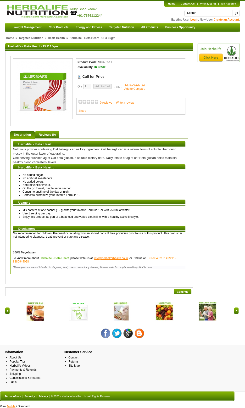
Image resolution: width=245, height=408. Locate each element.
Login (194, 19)
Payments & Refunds (23, 369)
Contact (73, 357)
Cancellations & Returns (25, 378)
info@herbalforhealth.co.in (111, 258)
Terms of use (13, 396)
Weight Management (27, 27)
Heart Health (56, 38)
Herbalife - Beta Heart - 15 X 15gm (92, 38)
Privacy (43, 396)
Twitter (116, 333)
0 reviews (106, 102)
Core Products (58, 27)
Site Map (74, 365)
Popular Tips (18, 361)
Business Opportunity (180, 27)
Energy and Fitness (89, 27)
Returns (73, 361)
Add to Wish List (134, 85)
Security (30, 396)
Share (82, 110)
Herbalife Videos (20, 365)
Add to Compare (134, 88)
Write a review (125, 102)
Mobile (11, 406)
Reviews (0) (47, 134)
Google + (128, 333)
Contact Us (188, 3)
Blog (139, 333)
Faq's (13, 382)
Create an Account (226, 19)
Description (22, 134)
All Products (149, 27)
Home (171, 3)
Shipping (15, 373)
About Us (15, 357)
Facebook (105, 333)
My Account (228, 3)
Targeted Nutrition (121, 27)
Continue (182, 291)
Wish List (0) (208, 3)
